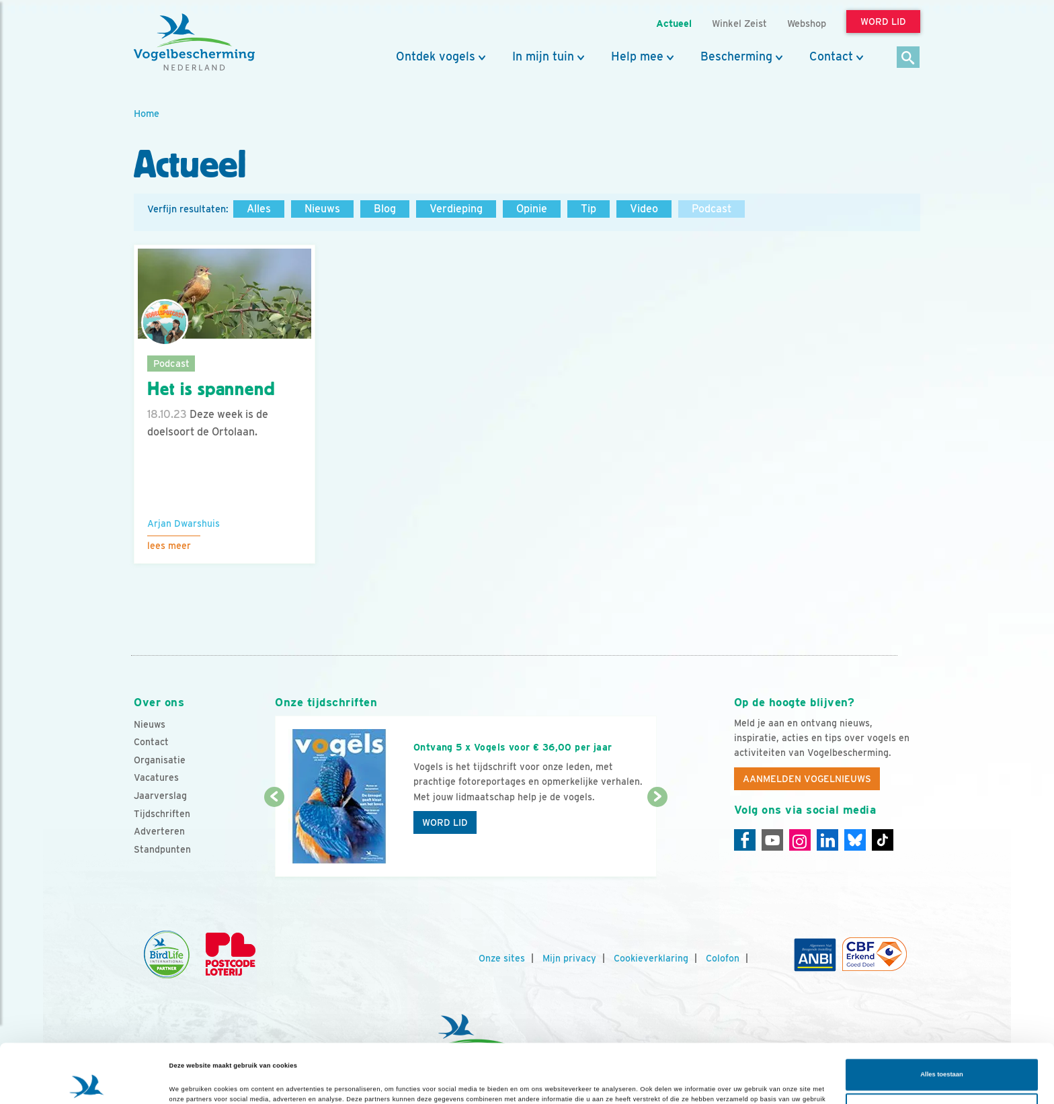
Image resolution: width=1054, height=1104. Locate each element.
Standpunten (162, 849)
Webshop (806, 23)
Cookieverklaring (651, 958)
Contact (831, 56)
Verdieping (456, 208)
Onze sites (502, 958)
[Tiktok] (882, 840)
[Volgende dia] (657, 837)
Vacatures (156, 777)
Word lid (445, 822)
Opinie (531, 208)
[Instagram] (800, 840)
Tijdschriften (162, 813)
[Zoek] (908, 58)
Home (146, 113)
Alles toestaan (941, 1023)
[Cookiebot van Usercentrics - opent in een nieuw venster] (87, 1081)
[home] (194, 42)
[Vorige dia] (273, 837)
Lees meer (169, 545)
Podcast (711, 208)
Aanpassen (942, 1057)
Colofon (722, 958)
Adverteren (159, 831)
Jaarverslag (160, 795)
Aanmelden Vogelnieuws (807, 778)
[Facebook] (745, 840)
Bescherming (736, 56)
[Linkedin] (827, 840)
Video (644, 208)
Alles (259, 208)
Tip (588, 208)
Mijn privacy (569, 958)
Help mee (637, 56)
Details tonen (189, 1081)
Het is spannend (211, 389)
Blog (385, 208)
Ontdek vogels (435, 56)
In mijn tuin (543, 56)
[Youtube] (772, 840)
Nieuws (322, 208)
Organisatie (160, 760)
